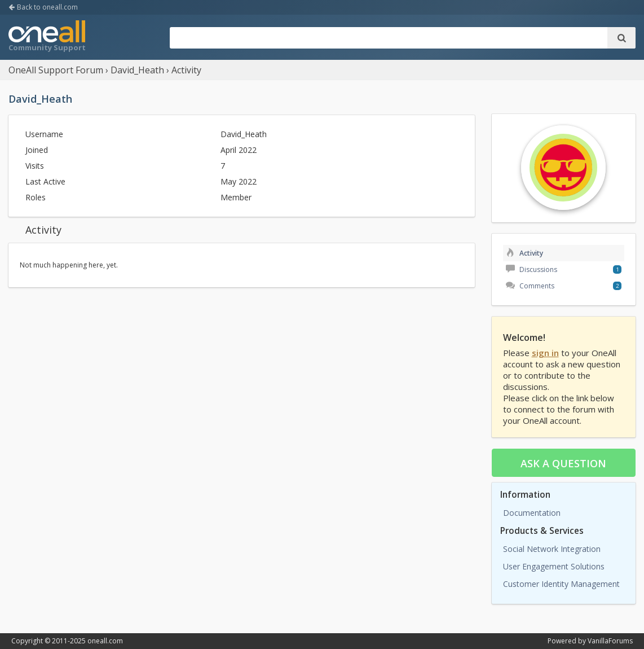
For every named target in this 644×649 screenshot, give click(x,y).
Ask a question (563, 463)
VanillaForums (610, 641)
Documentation (532, 512)
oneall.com (105, 641)
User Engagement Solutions (554, 566)
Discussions (531, 269)
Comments (530, 286)
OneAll (46, 37)
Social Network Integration (552, 548)
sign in (545, 352)
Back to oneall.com (43, 7)
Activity (524, 253)
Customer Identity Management (561, 583)
